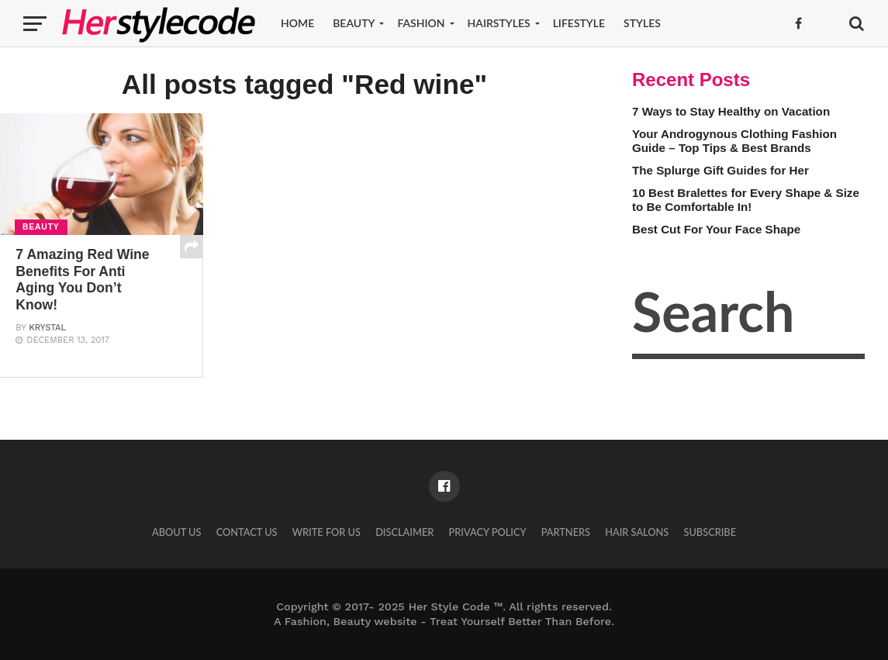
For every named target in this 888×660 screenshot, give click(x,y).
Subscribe (709, 532)
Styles (642, 22)
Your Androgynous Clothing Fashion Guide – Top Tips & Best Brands (734, 141)
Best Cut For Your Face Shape (716, 229)
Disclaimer (404, 532)
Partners (565, 532)
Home (297, 22)
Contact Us (247, 532)
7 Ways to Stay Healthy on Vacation (731, 111)
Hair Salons (637, 532)
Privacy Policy (487, 532)
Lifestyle (579, 22)
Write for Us (326, 532)
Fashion (420, 22)
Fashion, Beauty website (351, 621)
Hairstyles (499, 22)
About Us (177, 532)
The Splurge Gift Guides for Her (720, 170)
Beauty (354, 22)
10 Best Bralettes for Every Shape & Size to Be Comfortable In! (745, 200)
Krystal (47, 328)
